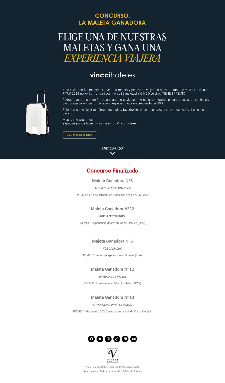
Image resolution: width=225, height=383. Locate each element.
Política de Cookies (132, 371)
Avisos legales (90, 371)
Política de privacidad (110, 371)
